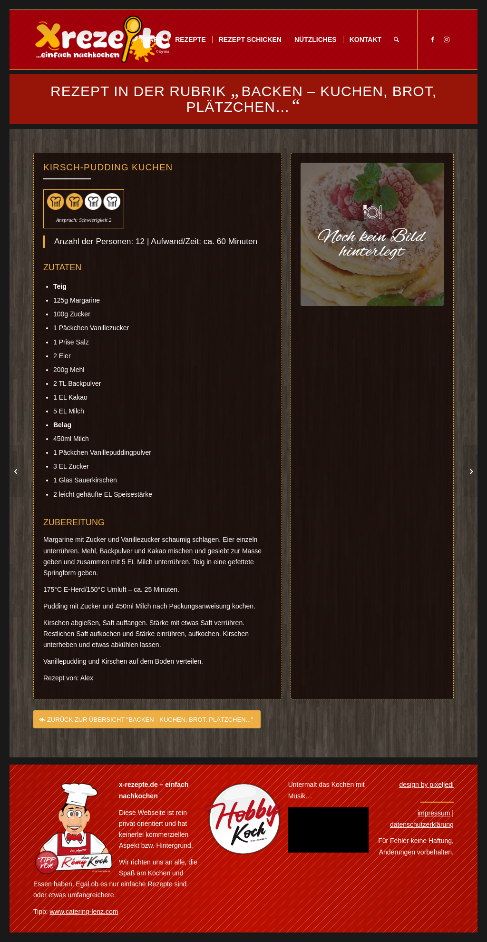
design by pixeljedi (426, 784)
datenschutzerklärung (422, 824)
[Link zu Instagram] (446, 39)
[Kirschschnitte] (470, 471)
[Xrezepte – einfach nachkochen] (103, 39)
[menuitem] (147, 39)
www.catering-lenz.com (84, 911)
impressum (434, 813)
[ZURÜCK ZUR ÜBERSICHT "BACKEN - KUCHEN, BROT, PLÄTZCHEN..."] (147, 729)
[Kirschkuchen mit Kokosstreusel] (17, 471)
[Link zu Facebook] (432, 39)
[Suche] (396, 39)
